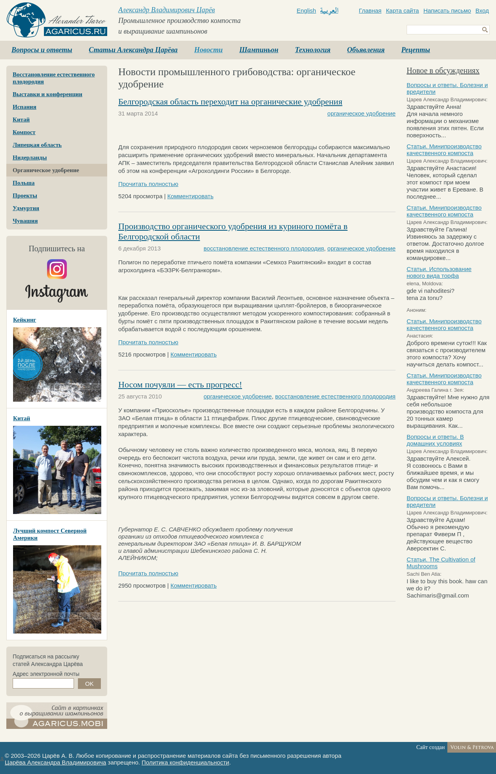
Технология (313, 50)
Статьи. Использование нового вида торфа (439, 272)
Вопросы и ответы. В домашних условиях (435, 440)
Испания (24, 107)
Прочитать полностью (148, 183)
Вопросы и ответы (41, 50)
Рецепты (415, 50)
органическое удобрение (362, 113)
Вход (482, 10)
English (306, 10)
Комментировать (190, 196)
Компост (24, 132)
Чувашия (25, 221)
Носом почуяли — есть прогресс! (180, 384)
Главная (370, 10)
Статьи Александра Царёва (133, 50)
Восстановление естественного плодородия (54, 78)
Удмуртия (26, 208)
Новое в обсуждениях (443, 70)
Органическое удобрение (46, 170)
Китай (21, 119)
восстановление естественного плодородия (264, 248)
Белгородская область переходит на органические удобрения (230, 101)
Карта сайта (402, 10)
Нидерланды (30, 157)
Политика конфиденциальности (185, 762)
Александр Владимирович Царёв (166, 10)
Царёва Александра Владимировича (55, 762)
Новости (208, 50)
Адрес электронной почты (46, 674)
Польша (23, 183)
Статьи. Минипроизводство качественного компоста (444, 149)
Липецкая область (37, 145)
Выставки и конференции (47, 94)
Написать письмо (447, 10)
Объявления (366, 50)
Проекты (25, 195)
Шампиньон (258, 50)
